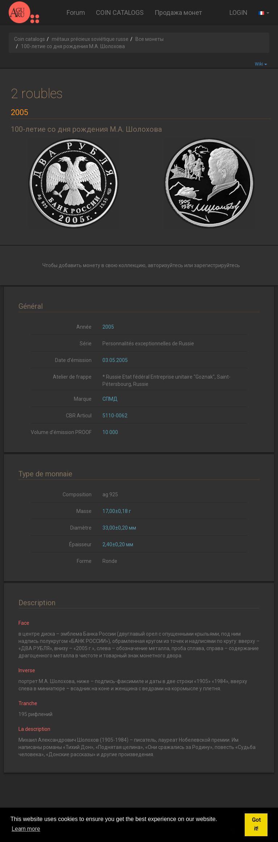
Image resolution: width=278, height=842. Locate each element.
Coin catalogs (29, 39)
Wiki (261, 64)
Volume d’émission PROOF (61, 432)
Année (84, 327)
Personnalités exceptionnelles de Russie (148, 343)
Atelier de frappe (72, 377)
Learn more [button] (26, 828)
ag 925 (110, 494)
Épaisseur (80, 544)
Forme (84, 561)
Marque (83, 399)
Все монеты (149, 39)
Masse (84, 511)
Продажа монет (178, 12)
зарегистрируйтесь (217, 265)
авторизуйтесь (165, 265)
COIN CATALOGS (120, 12)
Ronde (109, 561)
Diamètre (81, 528)
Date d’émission (73, 360)
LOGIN (238, 12)
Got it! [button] (256, 824)
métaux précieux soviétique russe (90, 39)
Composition (77, 494)
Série (86, 343)
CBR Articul (79, 415)
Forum (76, 12)
